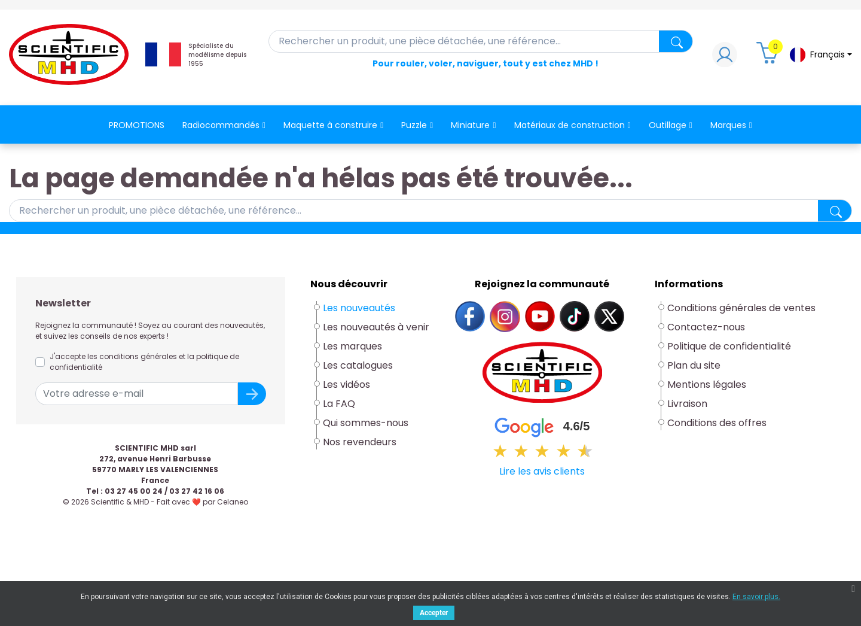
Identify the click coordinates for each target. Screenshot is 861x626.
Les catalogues (358, 365)
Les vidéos (346, 384)
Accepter (434, 613)
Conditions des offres (718, 423)
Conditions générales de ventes (741, 308)
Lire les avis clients (542, 471)
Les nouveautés (359, 308)
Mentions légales (706, 384)
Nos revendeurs (359, 442)
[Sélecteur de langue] (820, 54)
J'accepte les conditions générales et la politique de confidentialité (144, 361)
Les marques (352, 346)
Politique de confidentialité (729, 346)
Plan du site (693, 365)
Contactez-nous (706, 327)
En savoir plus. (756, 596)
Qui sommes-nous (365, 423)
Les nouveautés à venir (376, 327)
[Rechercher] (481, 41)
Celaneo (232, 502)
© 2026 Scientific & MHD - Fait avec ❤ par (155, 502)
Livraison (687, 404)
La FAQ (339, 404)
